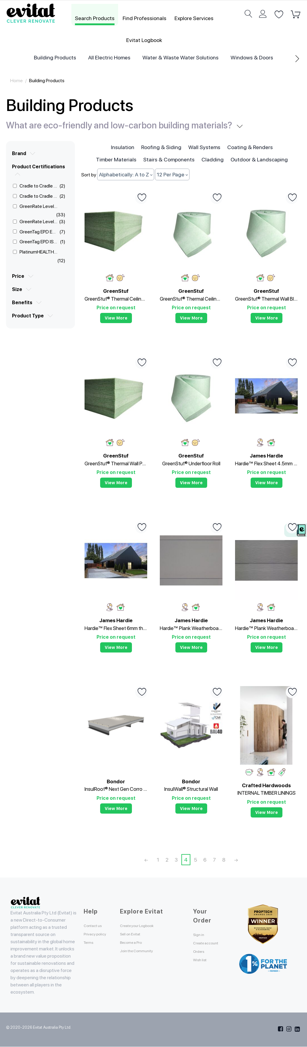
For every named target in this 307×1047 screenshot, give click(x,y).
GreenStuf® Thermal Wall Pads (116, 463)
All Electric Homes (109, 57)
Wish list (203, 967)
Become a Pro (136, 942)
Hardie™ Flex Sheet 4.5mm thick (266, 463)
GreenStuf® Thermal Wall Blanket (266, 299)
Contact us (97, 925)
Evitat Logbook (144, 40)
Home (16, 80)
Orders (201, 959)
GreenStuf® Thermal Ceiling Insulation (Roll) (191, 299)
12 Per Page (172, 174)
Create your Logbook (145, 925)
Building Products (55, 57)
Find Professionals (144, 18)
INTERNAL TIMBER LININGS (266, 793)
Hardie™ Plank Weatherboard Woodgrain (266, 628)
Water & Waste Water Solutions (180, 57)
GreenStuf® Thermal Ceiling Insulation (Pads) (116, 299)
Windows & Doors (252, 57)
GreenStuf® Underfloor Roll (191, 463)
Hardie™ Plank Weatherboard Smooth (191, 628)
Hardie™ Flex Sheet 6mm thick (116, 628)
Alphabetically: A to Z (125, 174)
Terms (91, 949)
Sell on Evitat (135, 934)
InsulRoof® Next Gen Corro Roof (116, 789)
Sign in (201, 935)
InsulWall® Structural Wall (191, 789)
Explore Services (193, 18)
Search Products (95, 18)
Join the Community (144, 951)
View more (116, 318)
